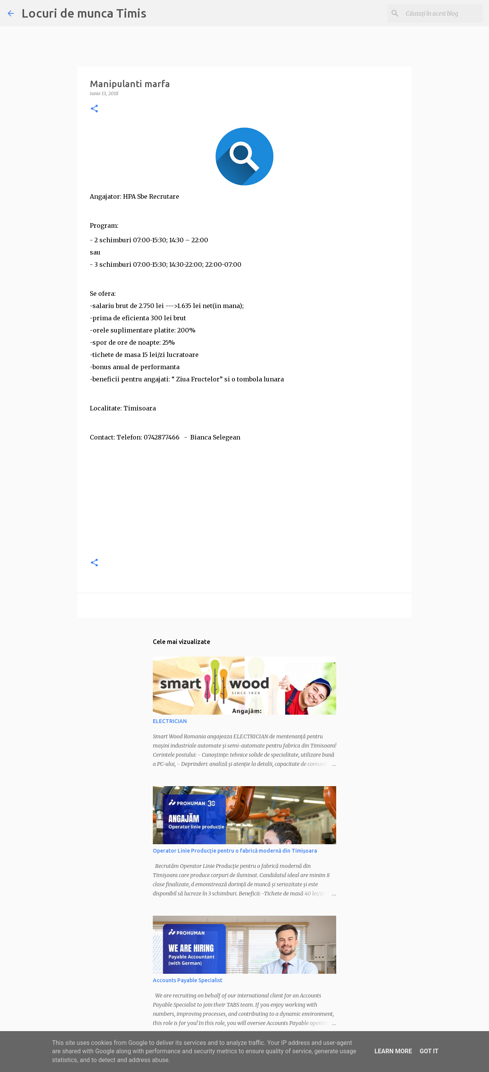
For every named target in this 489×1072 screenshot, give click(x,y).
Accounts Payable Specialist (187, 980)
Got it (428, 1051)
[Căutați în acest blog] (443, 13)
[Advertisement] (244, 496)
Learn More (393, 1051)
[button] (94, 109)
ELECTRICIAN (170, 721)
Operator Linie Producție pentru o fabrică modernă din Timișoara (235, 851)
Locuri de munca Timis (83, 13)
